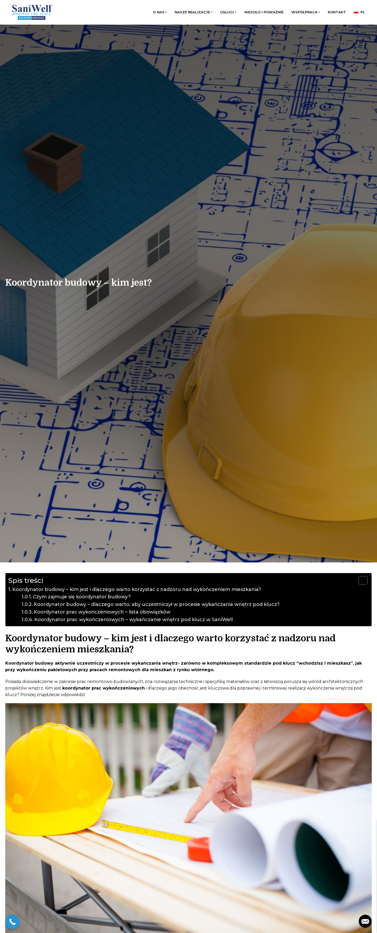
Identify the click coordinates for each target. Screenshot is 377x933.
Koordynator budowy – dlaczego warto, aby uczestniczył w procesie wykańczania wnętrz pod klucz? (157, 604)
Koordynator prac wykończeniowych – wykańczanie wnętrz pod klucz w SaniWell (133, 619)
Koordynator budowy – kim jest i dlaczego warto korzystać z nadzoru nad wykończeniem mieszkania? (136, 589)
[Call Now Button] (12, 922)
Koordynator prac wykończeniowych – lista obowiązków (102, 612)
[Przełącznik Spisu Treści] (360, 580)
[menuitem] (359, 12)
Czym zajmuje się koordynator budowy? (82, 597)
